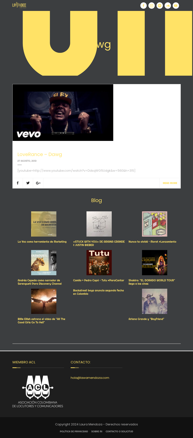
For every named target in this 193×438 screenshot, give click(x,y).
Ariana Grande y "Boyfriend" (146, 319)
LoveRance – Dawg (39, 154)
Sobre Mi (96, 431)
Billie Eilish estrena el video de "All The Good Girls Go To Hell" (41, 320)
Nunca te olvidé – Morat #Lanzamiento (152, 241)
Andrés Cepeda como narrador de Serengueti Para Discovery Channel (40, 282)
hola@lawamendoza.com (90, 378)
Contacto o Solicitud (119, 431)
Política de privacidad (74, 431)
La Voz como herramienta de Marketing (42, 241)
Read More (170, 183)
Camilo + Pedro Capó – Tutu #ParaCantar (98, 280)
